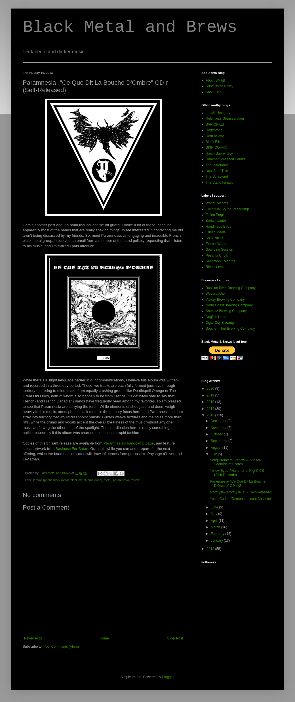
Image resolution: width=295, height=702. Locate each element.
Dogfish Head (216, 317)
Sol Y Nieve (214, 238)
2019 (211, 395)
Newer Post (33, 638)
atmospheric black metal (52, 480)
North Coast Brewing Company (229, 305)
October (217, 434)
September (219, 441)
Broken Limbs (216, 221)
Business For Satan (72, 448)
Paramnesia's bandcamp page (128, 443)
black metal (78, 480)
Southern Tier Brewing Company (230, 329)
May (214, 514)
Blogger (168, 677)
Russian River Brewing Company (231, 288)
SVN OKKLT (215, 124)
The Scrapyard (217, 176)
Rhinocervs (214, 267)
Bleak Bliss (214, 142)
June (215, 507)
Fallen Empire (216, 215)
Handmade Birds (218, 227)
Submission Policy (219, 86)
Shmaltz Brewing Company (226, 311)
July (214, 454)
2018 (211, 402)
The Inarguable (217, 165)
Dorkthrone (214, 130)
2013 (211, 415)
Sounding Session (219, 250)
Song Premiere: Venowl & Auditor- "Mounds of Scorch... (235, 462)
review (135, 480)
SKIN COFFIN (216, 147)
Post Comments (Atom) (61, 647)
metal (107, 480)
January (217, 541)
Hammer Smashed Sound (225, 159)
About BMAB (215, 80)
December (219, 421)
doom (98, 480)
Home (104, 638)
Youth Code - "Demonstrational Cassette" (241, 499)
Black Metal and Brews (130, 27)
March (216, 527)
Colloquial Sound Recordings (228, 209)
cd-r (90, 480)
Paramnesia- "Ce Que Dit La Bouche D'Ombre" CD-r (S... (238, 483)
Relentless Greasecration (225, 119)
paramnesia (121, 480)
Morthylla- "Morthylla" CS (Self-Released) (241, 492)
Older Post (175, 638)
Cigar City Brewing (220, 323)
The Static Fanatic (219, 182)
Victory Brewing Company (225, 300)
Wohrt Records (217, 203)
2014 (211, 409)
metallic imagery (218, 113)
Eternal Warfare (217, 244)
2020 (211, 389)
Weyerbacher (216, 294)
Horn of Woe (215, 136)
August (216, 448)
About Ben (214, 92)
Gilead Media (216, 232)
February (218, 534)
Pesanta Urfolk (217, 255)
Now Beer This (217, 171)
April (214, 521)
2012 (211, 549)
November (219, 428)
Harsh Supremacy (219, 153)
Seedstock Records (220, 261)
